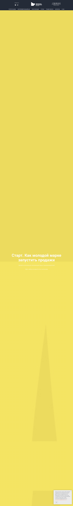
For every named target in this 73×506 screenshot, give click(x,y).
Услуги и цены (12, 9)
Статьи (42, 9)
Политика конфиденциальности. (61, 499)
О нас (63, 9)
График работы (49, 9)
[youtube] (15, 5)
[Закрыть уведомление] (71, 490)
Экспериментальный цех (24, 9)
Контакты (57, 9)
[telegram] (17, 5)
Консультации (35, 9)
